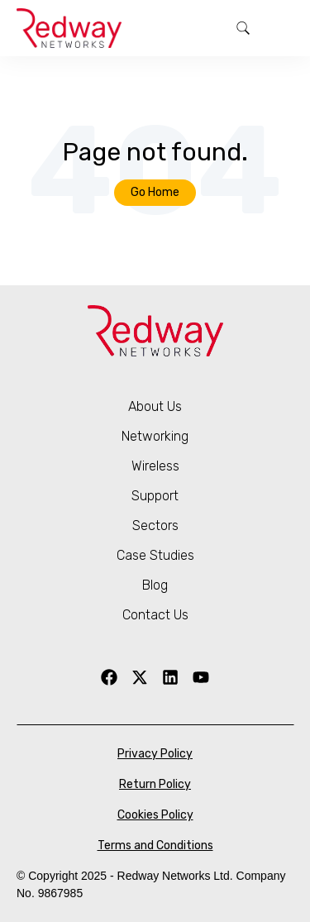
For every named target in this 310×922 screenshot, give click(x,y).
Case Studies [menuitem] (155, 555)
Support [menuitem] (155, 496)
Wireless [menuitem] (155, 466)
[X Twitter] (139, 677)
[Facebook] (109, 677)
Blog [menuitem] (155, 585)
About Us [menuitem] (155, 406)
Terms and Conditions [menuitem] (155, 845)
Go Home (155, 192)
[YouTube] (201, 677)
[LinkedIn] (170, 677)
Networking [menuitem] (155, 436)
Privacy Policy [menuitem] (155, 754)
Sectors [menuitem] (155, 525)
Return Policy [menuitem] (155, 784)
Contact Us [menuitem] (155, 615)
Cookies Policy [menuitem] (155, 815)
